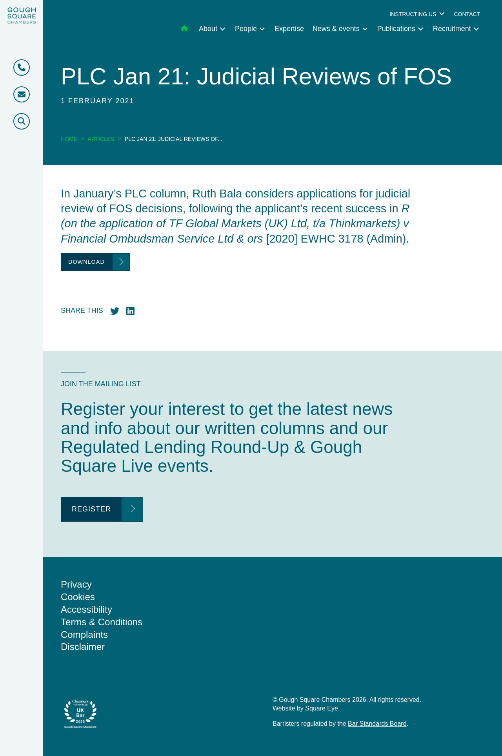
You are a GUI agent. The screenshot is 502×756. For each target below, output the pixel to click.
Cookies (78, 597)
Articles (100, 139)
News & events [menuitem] (336, 29)
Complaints (84, 634)
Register (91, 509)
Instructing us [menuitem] (412, 14)
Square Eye (321, 708)
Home (69, 139)
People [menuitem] (246, 29)
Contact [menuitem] (467, 14)
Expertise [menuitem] (289, 29)
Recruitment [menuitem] (452, 29)
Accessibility (86, 609)
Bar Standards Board (377, 723)
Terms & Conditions (101, 622)
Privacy (76, 584)
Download (86, 262)
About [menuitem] (208, 29)
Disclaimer (83, 646)
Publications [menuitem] (396, 29)
